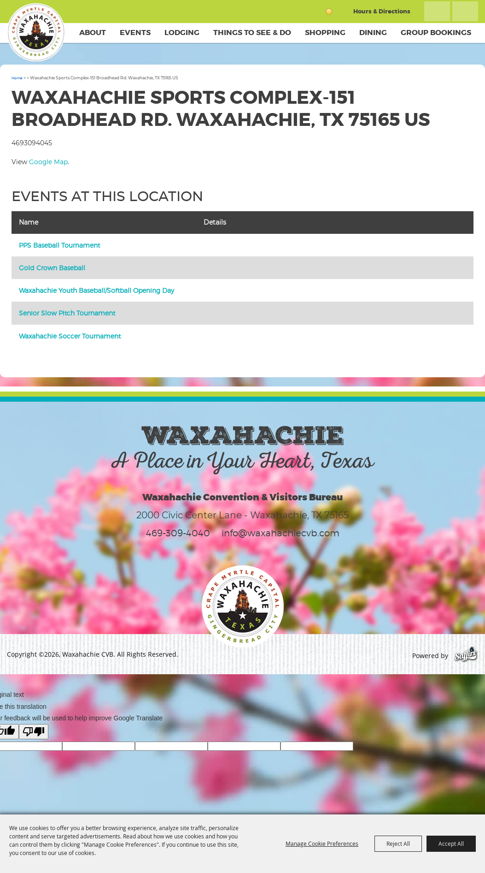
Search (437, 11)
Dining (373, 32)
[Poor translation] (33, 731)
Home (17, 78)
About (92, 32)
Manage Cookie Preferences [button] (322, 843)
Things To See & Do (252, 32)
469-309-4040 (178, 533)
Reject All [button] (398, 843)
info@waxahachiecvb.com (280, 533)
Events (135, 32)
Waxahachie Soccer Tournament (70, 336)
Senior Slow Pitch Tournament (67, 313)
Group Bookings (436, 32)
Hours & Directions (381, 11)
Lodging (181, 32)
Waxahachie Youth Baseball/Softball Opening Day (96, 290)
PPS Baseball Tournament (59, 245)
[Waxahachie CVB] (36, 32)
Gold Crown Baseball (52, 268)
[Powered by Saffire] (466, 655)
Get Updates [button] (465, 11)
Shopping (325, 32)
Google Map (48, 162)
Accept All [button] (451, 843)
